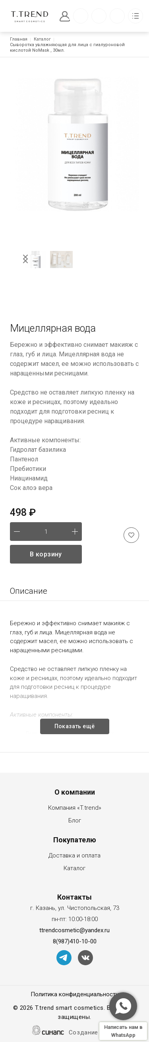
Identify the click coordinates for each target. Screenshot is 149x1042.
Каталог (42, 39)
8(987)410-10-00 (75, 941)
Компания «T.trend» (74, 808)
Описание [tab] (28, 591)
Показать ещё (74, 726)
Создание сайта (93, 1033)
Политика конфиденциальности (75, 995)
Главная (18, 39)
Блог (74, 821)
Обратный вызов (80, 15)
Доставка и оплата (74, 856)
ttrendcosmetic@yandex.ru (74, 930)
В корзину (46, 554)
